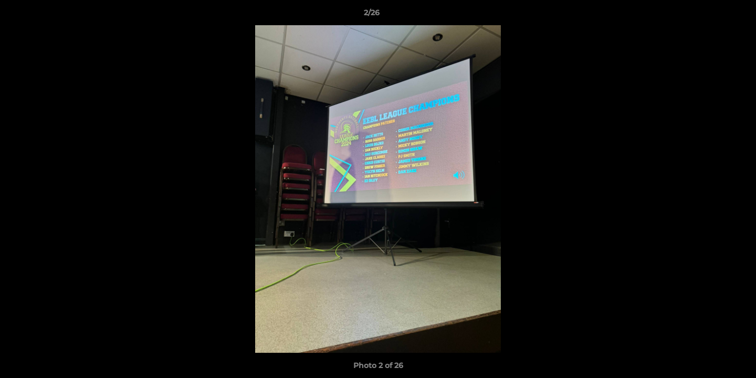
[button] (712, 15)
